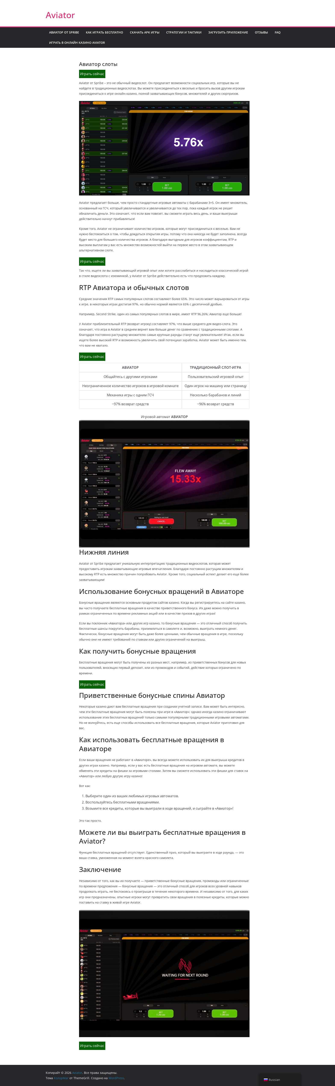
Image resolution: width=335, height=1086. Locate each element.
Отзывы (261, 32)
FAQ (278, 32)
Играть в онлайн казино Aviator (77, 43)
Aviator (60, 15)
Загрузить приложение (228, 32)
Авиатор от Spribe (64, 32)
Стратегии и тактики (183, 32)
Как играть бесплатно (104, 32)
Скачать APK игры (144, 32)
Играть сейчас (92, 73)
